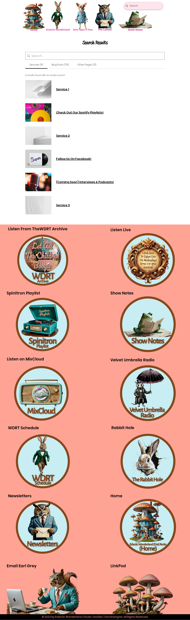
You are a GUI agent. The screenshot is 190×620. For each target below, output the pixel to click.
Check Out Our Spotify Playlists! (80, 112)
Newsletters (19, 496)
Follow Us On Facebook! (73, 159)
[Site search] (97, 56)
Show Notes (121, 293)
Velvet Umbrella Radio (132, 360)
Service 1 (62, 89)
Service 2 (63, 136)
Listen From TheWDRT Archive (37, 229)
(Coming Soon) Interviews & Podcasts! (85, 182)
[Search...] (143, 6)
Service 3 (63, 205)
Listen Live (120, 230)
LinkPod (118, 566)
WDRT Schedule (23, 428)
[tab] (36, 65)
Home (116, 496)
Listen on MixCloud (25, 359)
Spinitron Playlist (23, 293)
